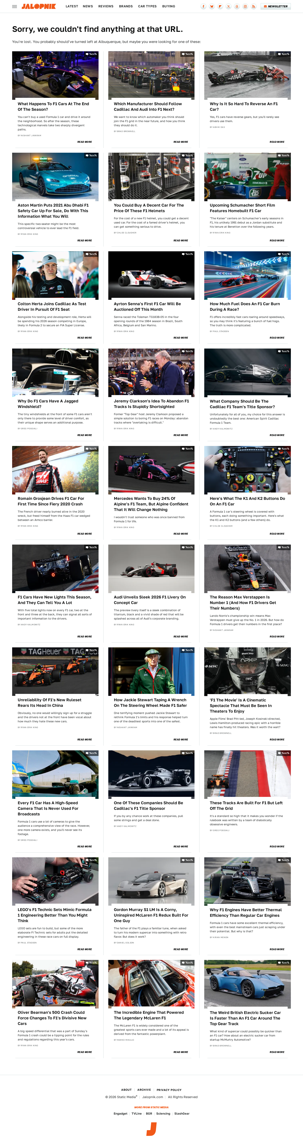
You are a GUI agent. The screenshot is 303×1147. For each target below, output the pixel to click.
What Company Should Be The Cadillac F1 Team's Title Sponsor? (242, 404)
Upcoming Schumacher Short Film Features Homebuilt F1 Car (242, 208)
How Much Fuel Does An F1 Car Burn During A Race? (245, 306)
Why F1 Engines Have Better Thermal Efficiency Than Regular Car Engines (246, 912)
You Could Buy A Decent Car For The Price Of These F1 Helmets (149, 208)
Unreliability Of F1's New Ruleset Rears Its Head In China (49, 702)
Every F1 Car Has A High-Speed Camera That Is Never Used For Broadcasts (48, 808)
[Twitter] (229, 6)
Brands (126, 6)
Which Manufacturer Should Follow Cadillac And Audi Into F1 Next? (148, 106)
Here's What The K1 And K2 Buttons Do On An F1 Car (247, 501)
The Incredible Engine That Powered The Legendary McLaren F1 (149, 1015)
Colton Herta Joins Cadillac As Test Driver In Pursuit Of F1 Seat (52, 306)
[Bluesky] (212, 6)
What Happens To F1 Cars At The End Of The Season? (53, 106)
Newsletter (276, 6)
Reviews (106, 6)
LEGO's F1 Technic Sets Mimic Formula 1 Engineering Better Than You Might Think (55, 915)
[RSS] (254, 6)
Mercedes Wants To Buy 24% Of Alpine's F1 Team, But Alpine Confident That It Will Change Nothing (151, 504)
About (126, 1089)
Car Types (147, 6)
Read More (84, 142)
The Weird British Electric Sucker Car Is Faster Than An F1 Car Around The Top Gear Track (245, 1018)
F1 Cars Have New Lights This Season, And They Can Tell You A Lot (54, 600)
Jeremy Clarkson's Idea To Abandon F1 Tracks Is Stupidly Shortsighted (151, 404)
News (88, 6)
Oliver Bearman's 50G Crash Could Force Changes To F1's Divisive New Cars (52, 1018)
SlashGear (182, 1113)
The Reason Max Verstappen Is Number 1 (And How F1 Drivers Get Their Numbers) (243, 603)
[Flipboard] (220, 6)
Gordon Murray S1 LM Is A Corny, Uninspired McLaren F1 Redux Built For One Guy (151, 915)
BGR (149, 1113)
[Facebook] (203, 6)
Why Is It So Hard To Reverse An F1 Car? (244, 106)
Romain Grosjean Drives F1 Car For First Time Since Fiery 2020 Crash (51, 501)
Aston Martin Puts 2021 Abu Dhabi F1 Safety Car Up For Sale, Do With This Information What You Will (53, 211)
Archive (144, 1089)
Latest (72, 6)
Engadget (120, 1113)
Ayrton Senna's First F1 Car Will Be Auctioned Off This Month (147, 306)
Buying (168, 6)
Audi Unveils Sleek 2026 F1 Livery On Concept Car (150, 600)
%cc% (93, 53)
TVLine (137, 1113)
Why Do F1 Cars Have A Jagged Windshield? (48, 404)
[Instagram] (245, 6)
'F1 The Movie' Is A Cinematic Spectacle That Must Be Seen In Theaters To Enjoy (241, 706)
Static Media (126, 1097)
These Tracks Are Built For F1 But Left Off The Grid (246, 805)
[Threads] (237, 6)
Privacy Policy (169, 1090)
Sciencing (163, 1113)
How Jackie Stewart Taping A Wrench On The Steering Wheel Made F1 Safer (150, 702)
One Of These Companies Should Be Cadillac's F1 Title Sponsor (148, 805)
